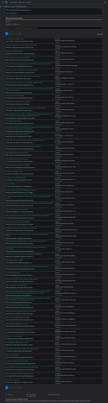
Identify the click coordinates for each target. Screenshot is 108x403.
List (8, 21)
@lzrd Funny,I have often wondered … (65, 256)
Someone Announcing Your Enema (18, 165)
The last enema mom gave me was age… (66, 65)
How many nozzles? (12, 380)
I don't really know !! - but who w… (64, 84)
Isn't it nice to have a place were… (64, 154)
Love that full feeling (13, 273)
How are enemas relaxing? (15, 95)
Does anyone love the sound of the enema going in (23, 146)
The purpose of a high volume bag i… (65, 274)
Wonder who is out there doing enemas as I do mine (23, 254)
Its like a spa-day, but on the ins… (64, 97)
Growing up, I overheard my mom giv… (66, 47)
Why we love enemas (21, 6)
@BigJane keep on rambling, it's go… (65, 338)
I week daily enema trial (14, 171)
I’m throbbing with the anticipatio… (65, 363)
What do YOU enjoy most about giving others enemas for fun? (27, 266)
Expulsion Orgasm (12, 355)
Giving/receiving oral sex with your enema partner (23, 76)
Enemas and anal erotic (14, 336)
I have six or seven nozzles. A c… (64, 381)
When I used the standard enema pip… (66, 344)
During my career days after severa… (65, 262)
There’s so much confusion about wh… (66, 300)
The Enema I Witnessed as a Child (17, 102)
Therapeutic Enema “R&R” (14, 260)
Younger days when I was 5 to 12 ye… (65, 167)
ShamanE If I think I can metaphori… (65, 319)
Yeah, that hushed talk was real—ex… (65, 179)
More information (12, 13)
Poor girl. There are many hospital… (65, 103)
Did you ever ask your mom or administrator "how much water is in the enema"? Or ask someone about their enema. (28, 115)
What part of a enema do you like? (17, 57)
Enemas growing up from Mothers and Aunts (21, 228)
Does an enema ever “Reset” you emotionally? (21, 70)
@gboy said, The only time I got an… (65, 173)
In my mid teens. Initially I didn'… (64, 192)
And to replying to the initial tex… (64, 72)
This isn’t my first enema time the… (65, 109)
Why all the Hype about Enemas (17, 152)
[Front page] (1, 6)
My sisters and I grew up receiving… (65, 160)
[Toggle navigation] (3, 2)
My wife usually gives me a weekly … (65, 78)
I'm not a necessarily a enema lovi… (65, 59)
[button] (20, 33)
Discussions (13, 2)
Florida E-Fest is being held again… (65, 287)
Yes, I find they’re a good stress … (64, 53)
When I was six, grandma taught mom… (66, 230)
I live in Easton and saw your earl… (65, 243)
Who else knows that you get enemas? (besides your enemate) (27, 215)
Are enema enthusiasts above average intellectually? (24, 82)
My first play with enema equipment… (65, 325)
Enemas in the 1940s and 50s (15, 177)
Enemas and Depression (14, 51)
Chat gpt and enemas (13, 121)
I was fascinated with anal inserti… (64, 129)
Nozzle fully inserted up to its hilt (17, 342)
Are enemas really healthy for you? (18, 317)
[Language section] (105, 2)
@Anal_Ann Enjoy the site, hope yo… (65, 40)
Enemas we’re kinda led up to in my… (65, 116)
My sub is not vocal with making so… (65, 313)
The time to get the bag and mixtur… (65, 198)
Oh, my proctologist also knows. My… (65, 217)
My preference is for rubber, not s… (65, 185)
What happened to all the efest (16, 285)
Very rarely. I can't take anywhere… (65, 306)
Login (28, 2)
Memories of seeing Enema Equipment (19, 330)
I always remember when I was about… (66, 236)
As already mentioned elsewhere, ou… (65, 356)
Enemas (13, 6)
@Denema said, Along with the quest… (66, 369)
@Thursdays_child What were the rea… (66, 293)
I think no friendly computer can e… (65, 122)
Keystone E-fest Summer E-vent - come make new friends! (25, 241)
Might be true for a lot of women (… (65, 205)
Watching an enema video (15, 39)
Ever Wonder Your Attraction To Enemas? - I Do (22, 367)
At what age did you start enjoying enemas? (21, 190)
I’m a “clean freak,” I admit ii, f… (64, 249)
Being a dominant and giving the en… (65, 268)
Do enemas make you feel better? (17, 134)
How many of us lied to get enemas (18, 222)
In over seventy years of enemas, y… (65, 375)
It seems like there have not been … (65, 350)
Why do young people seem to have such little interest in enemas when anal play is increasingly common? (28, 299)
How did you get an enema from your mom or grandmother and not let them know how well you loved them (29, 128)
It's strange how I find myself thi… (64, 142)
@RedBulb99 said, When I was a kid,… (65, 331)
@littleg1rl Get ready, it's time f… (64, 90)
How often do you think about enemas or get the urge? (25, 140)
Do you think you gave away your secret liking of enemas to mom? (28, 64)
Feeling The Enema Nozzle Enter (17, 361)
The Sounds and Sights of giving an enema (21, 311)
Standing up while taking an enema (18, 305)
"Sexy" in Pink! (10, 184)
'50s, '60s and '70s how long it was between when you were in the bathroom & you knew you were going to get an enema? (27, 292)
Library (22, 2)
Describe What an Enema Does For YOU (20, 373)
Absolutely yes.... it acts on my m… (64, 135)
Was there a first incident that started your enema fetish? (25, 108)
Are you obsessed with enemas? (17, 209)
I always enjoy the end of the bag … (65, 148)
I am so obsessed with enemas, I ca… (65, 211)
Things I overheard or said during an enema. (21, 45)
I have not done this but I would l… (65, 223)
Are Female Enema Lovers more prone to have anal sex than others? (29, 203)
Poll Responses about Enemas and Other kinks (22, 348)
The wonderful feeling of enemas (17, 159)
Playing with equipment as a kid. (17, 324)
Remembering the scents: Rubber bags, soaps (21, 279)
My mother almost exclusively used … (65, 280)
